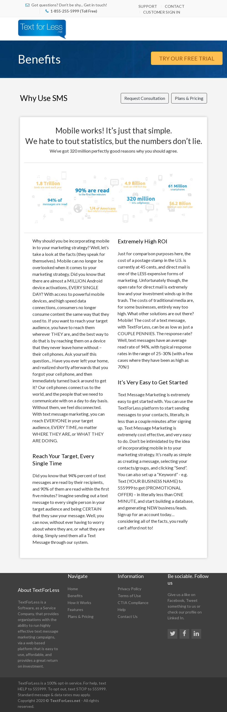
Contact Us (128, 616)
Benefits (75, 595)
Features (75, 609)
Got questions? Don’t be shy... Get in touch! (69, 4)
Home (73, 588)
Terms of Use (129, 595)
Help (122, 609)
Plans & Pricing (189, 98)
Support (147, 6)
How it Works (79, 602)
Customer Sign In (161, 12)
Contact (175, 6)
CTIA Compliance (133, 602)
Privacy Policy (129, 588)
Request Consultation (144, 98)
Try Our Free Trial (187, 58)
